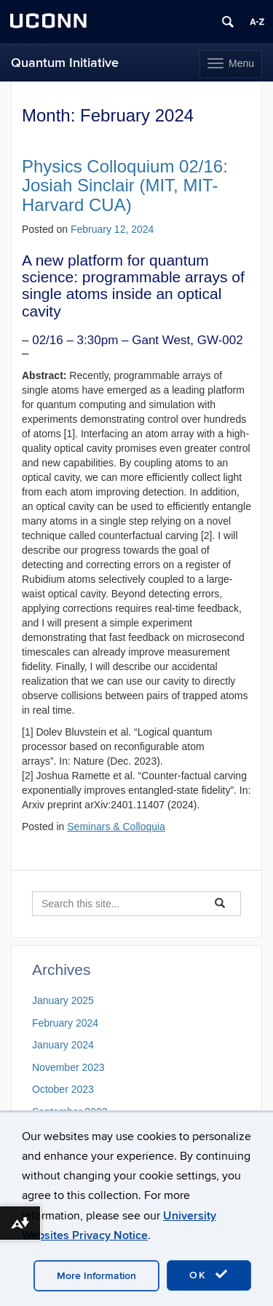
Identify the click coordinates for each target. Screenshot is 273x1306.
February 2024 (65, 1023)
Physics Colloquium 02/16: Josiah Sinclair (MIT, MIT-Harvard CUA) (125, 185)
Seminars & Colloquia (116, 826)
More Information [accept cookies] (96, 1276)
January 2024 (63, 1045)
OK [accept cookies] (209, 1274)
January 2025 (63, 1000)
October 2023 (63, 1089)
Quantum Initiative (65, 63)
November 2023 (68, 1067)
